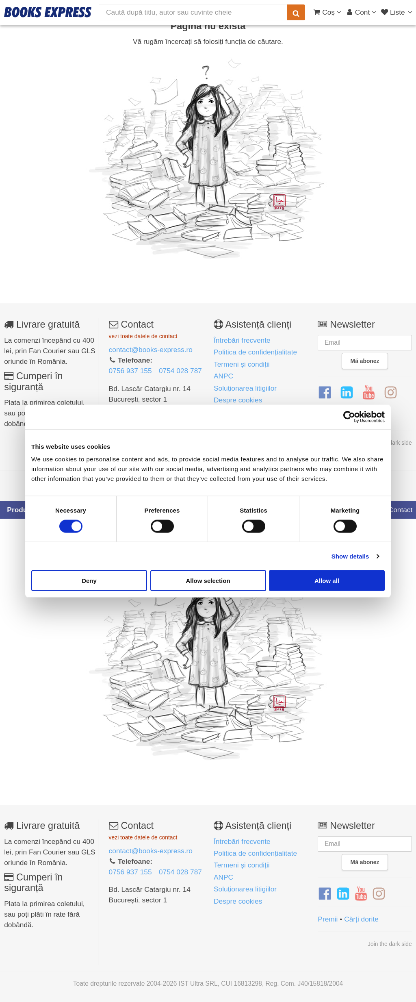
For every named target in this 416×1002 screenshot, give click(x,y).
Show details (350, 555)
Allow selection (208, 580)
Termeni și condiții (242, 364)
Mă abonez (365, 361)
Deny (89, 580)
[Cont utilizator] (361, 12)
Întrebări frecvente (242, 340)
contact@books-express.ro (151, 350)
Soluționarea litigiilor (245, 388)
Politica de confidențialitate (255, 352)
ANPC (223, 376)
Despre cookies (238, 400)
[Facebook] (325, 392)
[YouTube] (369, 392)
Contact (395, 510)
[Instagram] (391, 392)
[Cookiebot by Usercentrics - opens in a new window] (349, 417)
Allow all (326, 580)
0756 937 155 (130, 371)
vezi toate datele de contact (143, 336)
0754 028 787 (180, 371)
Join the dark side (390, 944)
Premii (328, 919)
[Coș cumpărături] (327, 12)
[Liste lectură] (397, 12)
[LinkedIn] (347, 392)
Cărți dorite (361, 919)
